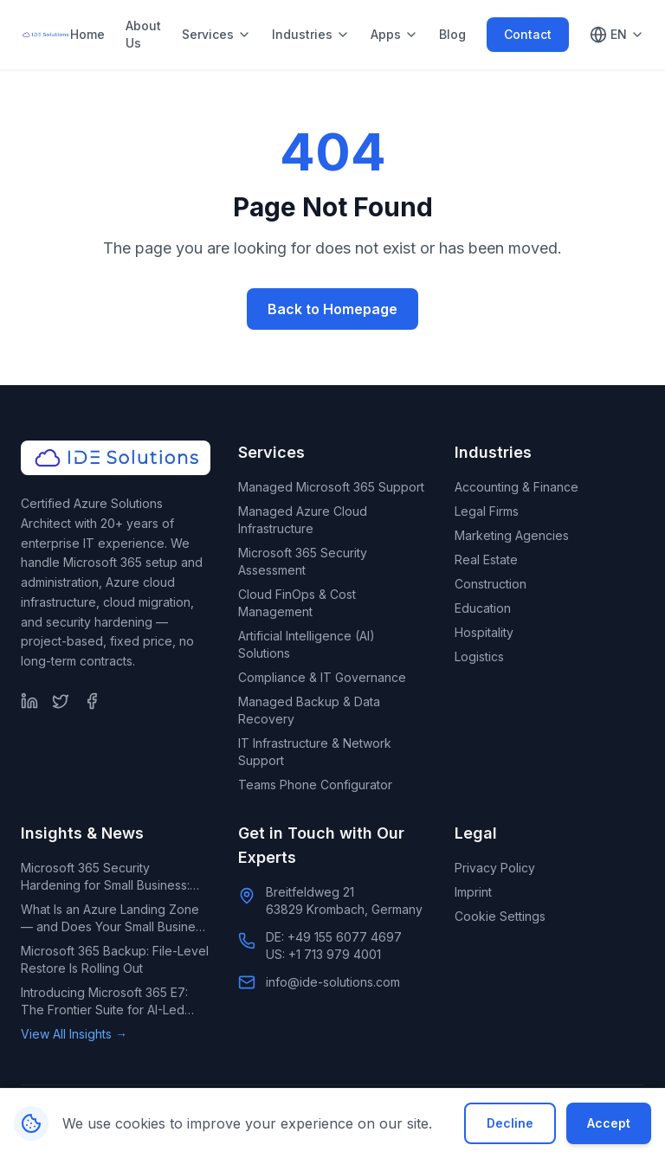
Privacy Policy (495, 867)
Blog (452, 34)
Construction (490, 583)
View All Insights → (74, 1033)
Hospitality (484, 632)
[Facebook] (91, 701)
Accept (608, 1123)
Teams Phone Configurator (315, 784)
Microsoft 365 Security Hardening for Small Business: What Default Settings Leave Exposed (105, 877)
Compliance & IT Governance (322, 677)
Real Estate (486, 559)
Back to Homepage (332, 309)
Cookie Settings (500, 916)
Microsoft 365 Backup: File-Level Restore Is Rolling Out (115, 959)
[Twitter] (60, 701)
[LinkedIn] (29, 701)
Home (87, 34)
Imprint (473, 892)
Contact (528, 34)
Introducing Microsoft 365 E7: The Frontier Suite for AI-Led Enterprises (104, 1002)
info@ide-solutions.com (333, 982)
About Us (143, 34)
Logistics (479, 656)
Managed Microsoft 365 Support (331, 486)
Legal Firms (487, 511)
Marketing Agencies (512, 535)
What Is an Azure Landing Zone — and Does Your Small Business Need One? (114, 919)
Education (483, 608)
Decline (510, 1123)
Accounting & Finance (516, 486)
